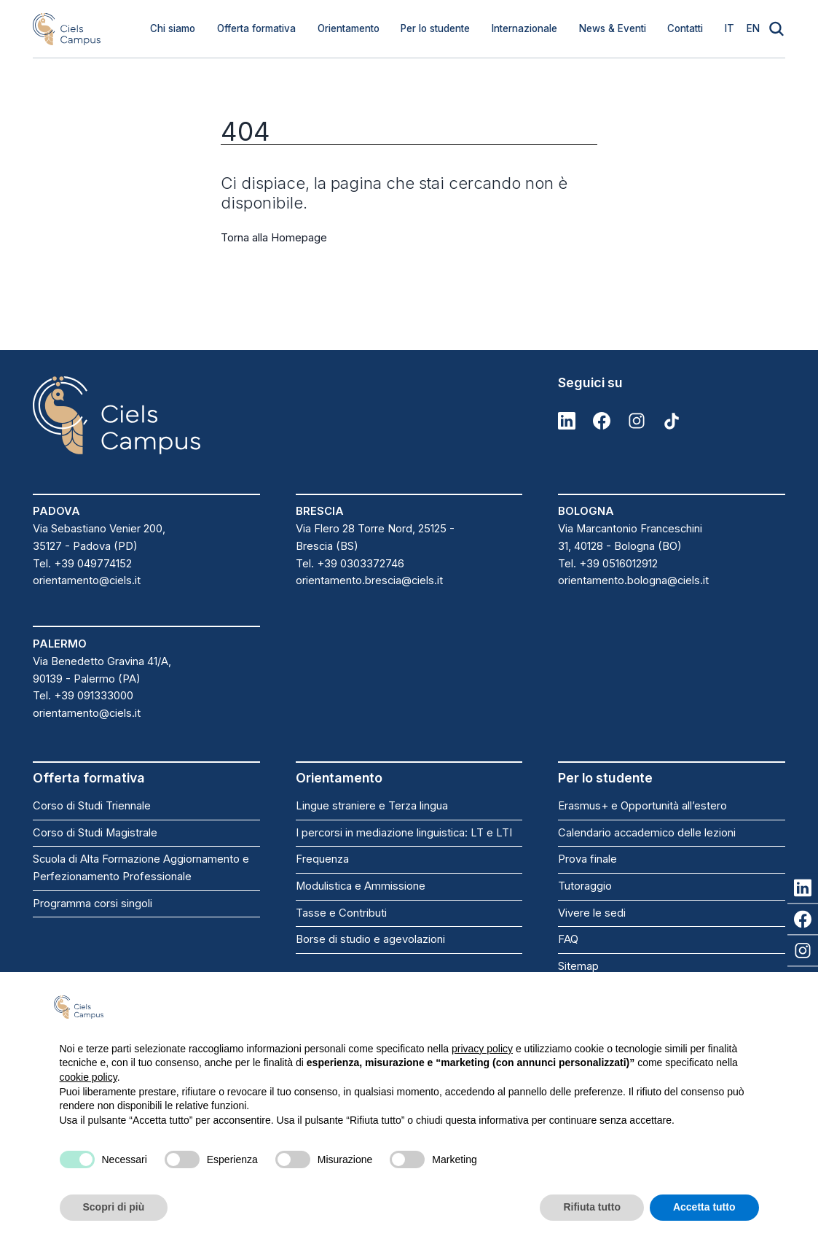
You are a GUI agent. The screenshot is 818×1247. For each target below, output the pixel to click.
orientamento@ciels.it (87, 580)
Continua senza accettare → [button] (686, 1006)
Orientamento (348, 28)
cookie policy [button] (88, 1077)
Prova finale (587, 859)
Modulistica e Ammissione (360, 886)
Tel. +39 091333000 (83, 695)
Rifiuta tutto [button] (592, 1207)
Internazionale (524, 28)
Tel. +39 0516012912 (608, 563)
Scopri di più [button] (114, 1207)
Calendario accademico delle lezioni (647, 832)
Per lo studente (435, 28)
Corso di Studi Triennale (92, 805)
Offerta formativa (256, 28)
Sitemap (578, 966)
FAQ (568, 939)
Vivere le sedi (592, 913)
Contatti (685, 28)
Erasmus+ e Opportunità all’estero (642, 805)
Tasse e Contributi (341, 913)
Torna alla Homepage (274, 237)
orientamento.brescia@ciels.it (369, 580)
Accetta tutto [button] (704, 1207)
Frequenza (322, 859)
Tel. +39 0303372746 (350, 563)
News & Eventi (612, 28)
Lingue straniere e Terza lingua (372, 805)
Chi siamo (172, 28)
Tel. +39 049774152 (82, 563)
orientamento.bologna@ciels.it (633, 580)
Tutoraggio (585, 886)
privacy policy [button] (482, 1048)
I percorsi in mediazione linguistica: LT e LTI (404, 832)
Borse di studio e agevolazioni (370, 939)
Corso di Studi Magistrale (95, 832)
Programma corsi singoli (92, 903)
